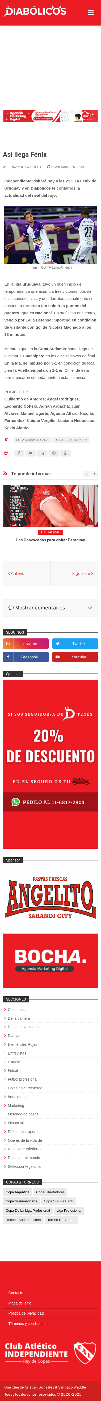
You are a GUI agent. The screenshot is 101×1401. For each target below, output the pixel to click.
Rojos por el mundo (24, 1158)
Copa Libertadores (50, 1192)
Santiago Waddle (72, 1387)
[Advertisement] (50, 54)
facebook (29, 657)
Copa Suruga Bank (58, 1201)
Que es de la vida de (25, 1140)
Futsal (13, 1070)
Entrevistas (17, 1053)
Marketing (16, 1105)
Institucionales (19, 1097)
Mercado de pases (23, 1114)
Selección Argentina (24, 1166)
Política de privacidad (26, 1313)
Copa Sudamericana (32, 439)
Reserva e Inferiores (24, 1149)
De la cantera (19, 1018)
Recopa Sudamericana (23, 1220)
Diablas (14, 1036)
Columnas (16, 1009)
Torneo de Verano (61, 1220)
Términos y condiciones (27, 1323)
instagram (29, 644)
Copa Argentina (18, 1192)
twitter (78, 644)
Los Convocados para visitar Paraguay (50, 540)
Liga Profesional (69, 1210)
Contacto (15, 1293)
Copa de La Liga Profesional (28, 1210)
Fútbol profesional (22, 1079)
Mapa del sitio (19, 1303)
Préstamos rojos (21, 1132)
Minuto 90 (16, 1123)
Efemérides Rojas (22, 1044)
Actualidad (50, 532)
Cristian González (40, 1387)
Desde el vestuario (71, 439)
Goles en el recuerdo (25, 1088)
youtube (78, 657)
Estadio (14, 1062)
